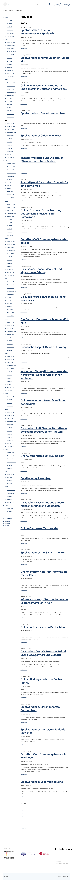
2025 (6, 39)
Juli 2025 (9, 58)
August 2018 (10, 334)
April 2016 (9, 403)
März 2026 (10, 30)
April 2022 (9, 188)
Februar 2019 (10, 313)
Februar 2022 (10, 194)
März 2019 (10, 310)
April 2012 (9, 499)
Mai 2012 (9, 496)
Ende (23, 832)
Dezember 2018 (11, 322)
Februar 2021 (10, 235)
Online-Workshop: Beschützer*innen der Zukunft (43, 402)
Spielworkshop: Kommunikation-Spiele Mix (45, 59)
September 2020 (11, 250)
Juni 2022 (9, 182)
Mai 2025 (9, 64)
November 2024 (11, 86)
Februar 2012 (10, 502)
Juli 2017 (9, 372)
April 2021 (9, 229)
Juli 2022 (9, 179)
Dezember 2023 (11, 123)
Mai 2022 (9, 185)
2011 (6, 505)
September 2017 (11, 365)
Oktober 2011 (10, 508)
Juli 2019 (9, 297)
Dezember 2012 (11, 490)
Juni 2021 (9, 222)
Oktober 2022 (10, 170)
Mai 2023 (9, 145)
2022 (6, 160)
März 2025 (10, 70)
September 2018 (11, 331)
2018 (6, 319)
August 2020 (10, 254)
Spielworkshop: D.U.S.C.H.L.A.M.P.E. (43, 552)
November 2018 (11, 325)
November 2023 (11, 126)
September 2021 (11, 213)
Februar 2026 (10, 33)
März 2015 (10, 440)
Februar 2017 (10, 387)
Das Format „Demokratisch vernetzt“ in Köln (45, 321)
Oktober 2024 (10, 89)
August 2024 (10, 95)
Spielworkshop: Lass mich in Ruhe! (42, 782)
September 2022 (11, 173)
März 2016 (10, 406)
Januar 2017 (10, 390)
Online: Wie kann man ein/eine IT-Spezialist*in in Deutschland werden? (44, 87)
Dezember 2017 (11, 356)
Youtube (7, 525)
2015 (6, 409)
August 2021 (10, 216)
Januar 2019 (10, 316)
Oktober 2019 (10, 288)
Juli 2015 (9, 428)
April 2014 (9, 468)
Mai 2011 (9, 512)
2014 (6, 449)
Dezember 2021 (11, 204)
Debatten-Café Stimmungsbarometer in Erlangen (44, 755)
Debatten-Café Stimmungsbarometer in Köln (44, 240)
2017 (6, 353)
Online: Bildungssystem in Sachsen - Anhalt (43, 680)
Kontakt (57, 4)
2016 (6, 393)
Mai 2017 (9, 378)
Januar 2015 (10, 446)
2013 (6, 471)
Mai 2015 (9, 434)
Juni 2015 (9, 431)
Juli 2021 (9, 219)
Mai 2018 (9, 341)
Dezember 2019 (11, 282)
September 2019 (11, 291)
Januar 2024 (10, 117)
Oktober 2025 (10, 48)
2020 (6, 238)
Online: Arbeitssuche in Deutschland (43, 627)
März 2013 (10, 484)
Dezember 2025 (11, 42)
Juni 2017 (9, 375)
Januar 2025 (10, 76)
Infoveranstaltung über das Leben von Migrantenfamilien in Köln (44, 601)
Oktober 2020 (10, 247)
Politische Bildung (60, 853)
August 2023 (10, 135)
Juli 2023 (9, 139)
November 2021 (11, 207)
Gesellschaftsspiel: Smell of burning (43, 347)
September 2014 (11, 462)
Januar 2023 (10, 157)
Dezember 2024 (11, 83)
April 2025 (9, 67)
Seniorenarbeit (59, 859)
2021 (6, 201)
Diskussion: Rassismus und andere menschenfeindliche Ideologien (42, 504)
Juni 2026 (9, 21)
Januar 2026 (10, 36)
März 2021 (10, 232)
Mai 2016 (9, 400)
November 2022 (11, 167)
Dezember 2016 (11, 397)
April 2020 (9, 266)
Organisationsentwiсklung (62, 863)
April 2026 (9, 27)
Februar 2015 (10, 443)
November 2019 (11, 285)
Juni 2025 (9, 61)
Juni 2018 (9, 337)
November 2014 (11, 456)
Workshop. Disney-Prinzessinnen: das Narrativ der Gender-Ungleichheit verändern (44, 375)
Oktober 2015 (10, 418)
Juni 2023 (9, 142)
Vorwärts (24, 828)
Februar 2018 (10, 347)
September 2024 (11, 92)
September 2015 (11, 421)
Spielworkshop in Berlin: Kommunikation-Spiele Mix (37, 31)
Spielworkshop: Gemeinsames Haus (43, 113)
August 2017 (10, 369)
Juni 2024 (9, 101)
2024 (6, 80)
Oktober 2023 (10, 129)
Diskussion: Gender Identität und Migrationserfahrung (41, 270)
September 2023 (11, 132)
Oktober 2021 (10, 210)
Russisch (66, 4)
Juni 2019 (9, 300)
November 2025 (11, 45)
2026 (6, 17)
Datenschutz (65, 876)
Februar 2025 (10, 73)
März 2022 (10, 191)
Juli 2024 (9, 98)
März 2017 (9, 384)
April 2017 (9, 381)
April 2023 (9, 148)
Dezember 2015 (11, 412)
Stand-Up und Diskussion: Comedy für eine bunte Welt (44, 184)
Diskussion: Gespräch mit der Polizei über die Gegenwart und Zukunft (43, 653)
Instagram (7, 523)
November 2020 (11, 244)
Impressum (58, 876)
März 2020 (10, 269)
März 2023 (10, 151)
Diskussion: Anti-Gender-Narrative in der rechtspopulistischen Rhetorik (44, 429)
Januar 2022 (10, 198)
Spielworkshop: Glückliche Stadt (41, 135)
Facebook (7, 521)
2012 (6, 487)
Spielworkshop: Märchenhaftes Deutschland (40, 708)
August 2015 (10, 424)
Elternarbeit (59, 855)
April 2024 (9, 107)
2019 (6, 278)
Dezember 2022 (11, 163)
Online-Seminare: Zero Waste (39, 528)
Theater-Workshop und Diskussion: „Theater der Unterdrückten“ (43, 159)
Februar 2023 (10, 154)
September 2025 (11, 52)
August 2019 (10, 294)
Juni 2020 (9, 260)
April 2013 (9, 480)
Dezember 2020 (11, 241)
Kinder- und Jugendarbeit (62, 857)
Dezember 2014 (11, 452)
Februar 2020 (10, 272)
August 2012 (10, 493)
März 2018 (10, 344)
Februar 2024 (10, 114)
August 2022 (10, 176)
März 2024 (10, 111)
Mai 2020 (9, 263)
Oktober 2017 (10, 362)
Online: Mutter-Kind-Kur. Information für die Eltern (44, 573)
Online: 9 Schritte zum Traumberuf (42, 456)
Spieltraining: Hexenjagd (36, 478)
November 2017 (11, 359)
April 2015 (9, 437)
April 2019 (9, 306)
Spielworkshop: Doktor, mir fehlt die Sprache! (43, 731)
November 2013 (11, 474)
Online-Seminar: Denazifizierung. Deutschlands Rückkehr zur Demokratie (41, 213)
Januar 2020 (10, 275)
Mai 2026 (9, 24)
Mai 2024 (9, 104)
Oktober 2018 (10, 328)
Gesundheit (58, 861)
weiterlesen (24, 48)
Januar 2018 (10, 350)
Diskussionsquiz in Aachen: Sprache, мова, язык (43, 298)
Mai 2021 (9, 226)
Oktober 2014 (10, 459)
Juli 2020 (9, 257)
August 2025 (10, 55)
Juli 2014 (9, 465)
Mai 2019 (9, 303)
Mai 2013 (9, 477)
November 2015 (11, 415)
